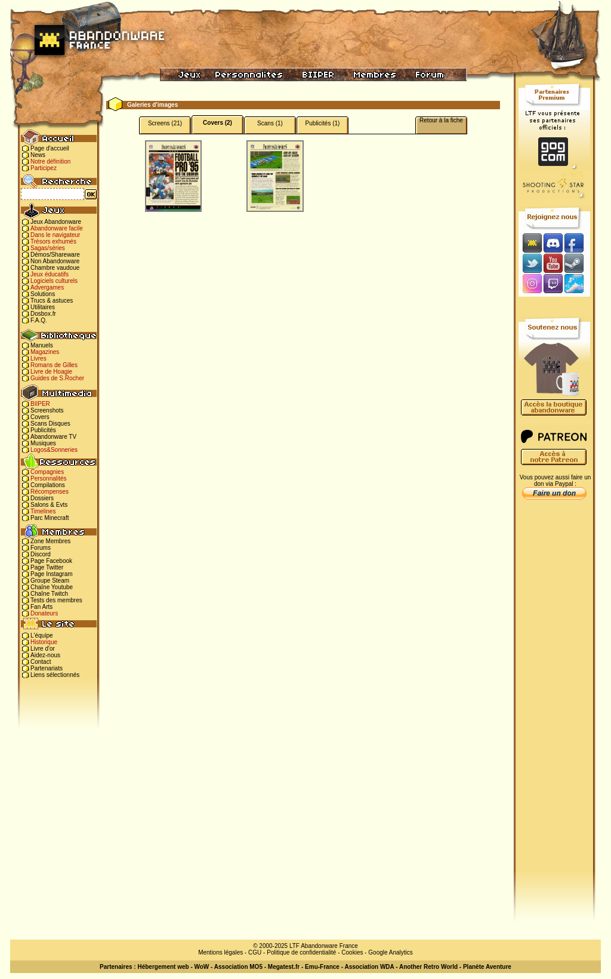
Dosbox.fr (43, 313)
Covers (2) (217, 122)
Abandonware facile (56, 228)
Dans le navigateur (55, 235)
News (37, 155)
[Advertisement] (554, 693)
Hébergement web (163, 966)
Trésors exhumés (53, 241)
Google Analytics (390, 952)
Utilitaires (42, 307)
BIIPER (40, 404)
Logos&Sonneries (54, 450)
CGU (254, 952)
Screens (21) (165, 123)
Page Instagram (51, 574)
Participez (43, 168)
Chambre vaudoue (54, 267)
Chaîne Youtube (51, 587)
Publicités (43, 430)
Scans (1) (270, 123)
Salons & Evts (48, 504)
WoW (202, 966)
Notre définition (50, 161)
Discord (40, 554)
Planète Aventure (487, 966)
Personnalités (48, 478)
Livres (38, 358)
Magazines (44, 352)
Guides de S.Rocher (57, 378)
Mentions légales (220, 952)
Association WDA (369, 966)
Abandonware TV (53, 436)
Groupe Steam (49, 580)
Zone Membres (50, 541)
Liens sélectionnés (54, 675)
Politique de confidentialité (301, 952)
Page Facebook (51, 561)
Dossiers (42, 498)
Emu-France (322, 966)
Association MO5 (238, 966)
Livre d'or (42, 648)
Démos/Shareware (55, 254)
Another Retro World (428, 966)
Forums (40, 547)
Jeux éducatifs (49, 274)
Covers (40, 417)
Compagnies (47, 472)
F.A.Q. (38, 320)
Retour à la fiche (441, 120)
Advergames (47, 287)
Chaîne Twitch (49, 593)
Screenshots (47, 410)
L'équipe (41, 635)
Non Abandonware (54, 261)
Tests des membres (56, 600)
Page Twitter (46, 567)
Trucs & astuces (51, 300)
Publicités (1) (323, 123)
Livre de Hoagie (51, 371)
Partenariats (46, 668)
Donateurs (44, 613)
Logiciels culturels (54, 281)
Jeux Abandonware (55, 221)
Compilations (47, 485)
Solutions (42, 294)
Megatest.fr (284, 966)
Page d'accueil (49, 148)
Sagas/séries (47, 248)
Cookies (352, 952)
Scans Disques (50, 423)
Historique (43, 642)
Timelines (42, 511)
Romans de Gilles (54, 365)
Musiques (43, 443)
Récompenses (49, 491)
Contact (40, 661)
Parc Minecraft (49, 518)
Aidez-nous (45, 655)
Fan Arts (41, 607)
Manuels (41, 345)
